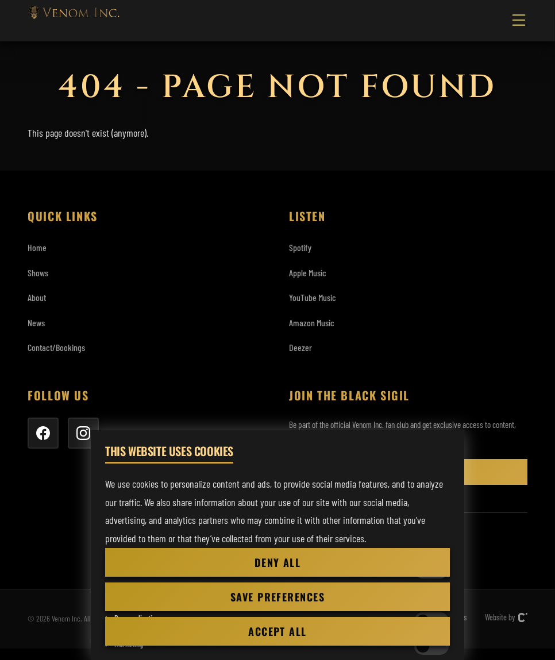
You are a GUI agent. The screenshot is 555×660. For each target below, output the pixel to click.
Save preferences (277, 596)
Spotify (300, 247)
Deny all (278, 562)
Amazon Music (311, 322)
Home (37, 247)
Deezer (300, 347)
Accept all (277, 631)
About (37, 297)
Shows (38, 272)
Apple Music (307, 272)
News (36, 322)
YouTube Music (312, 297)
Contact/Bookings (56, 347)
